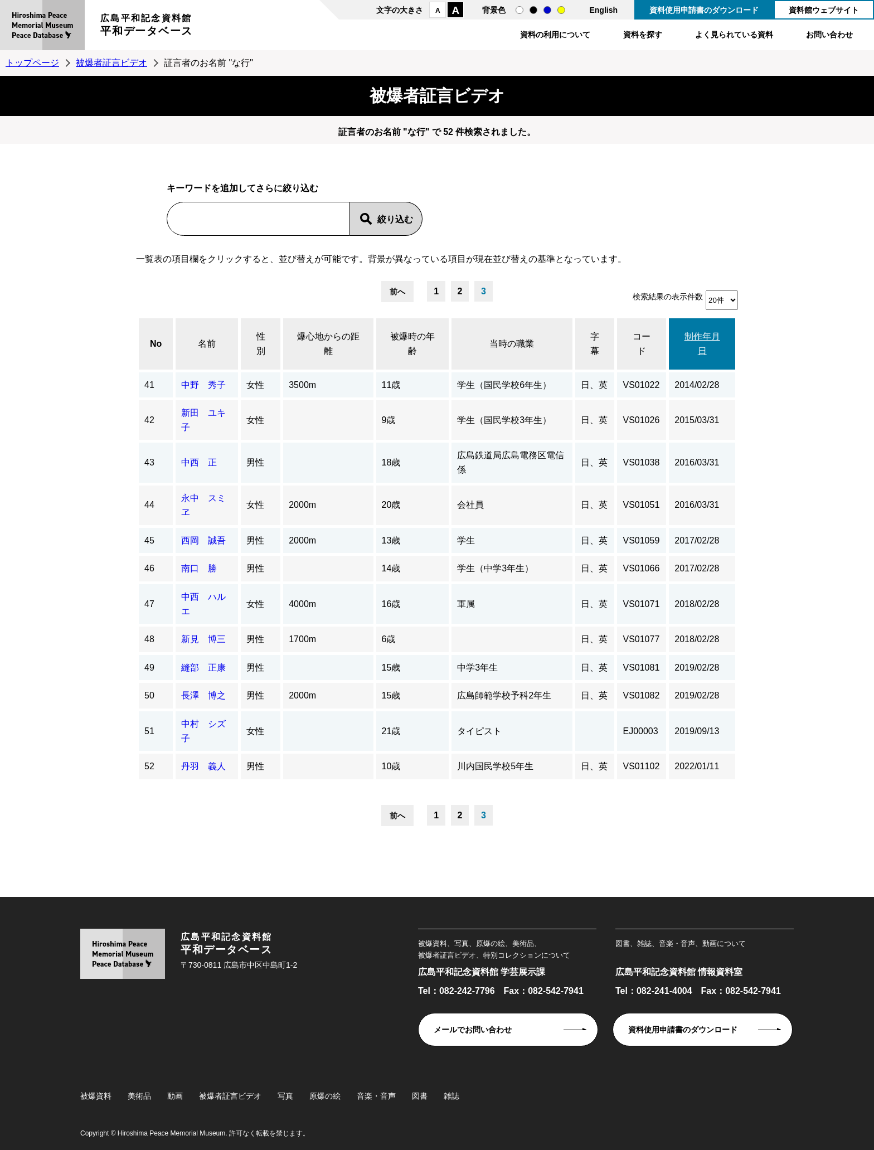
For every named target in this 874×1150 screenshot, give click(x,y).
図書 (420, 1095)
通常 (519, 10)
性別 (260, 344)
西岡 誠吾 (203, 540)
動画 (175, 1095)
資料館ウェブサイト (824, 10)
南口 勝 (199, 568)
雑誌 (451, 1095)
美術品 (139, 1095)
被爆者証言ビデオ (111, 62)
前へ (397, 291)
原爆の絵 (325, 1095)
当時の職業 (511, 343)
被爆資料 (95, 1095)
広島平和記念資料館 (146, 26)
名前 (207, 343)
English (603, 10)
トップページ (32, 62)
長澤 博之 (203, 695)
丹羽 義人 (203, 766)
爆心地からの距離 (328, 344)
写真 (285, 1095)
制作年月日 (702, 344)
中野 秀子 (203, 385)
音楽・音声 (376, 1095)
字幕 (594, 344)
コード (641, 344)
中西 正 (199, 462)
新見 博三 (203, 639)
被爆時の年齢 (412, 344)
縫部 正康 (203, 667)
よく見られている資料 (734, 34)
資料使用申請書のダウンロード (704, 10)
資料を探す (642, 34)
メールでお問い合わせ (473, 1029)
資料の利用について (555, 34)
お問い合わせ (829, 34)
